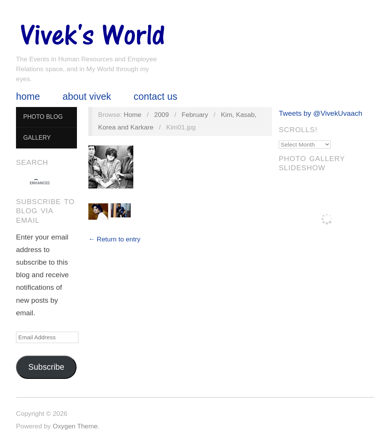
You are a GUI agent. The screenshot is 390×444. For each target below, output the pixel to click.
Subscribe (46, 367)
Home (28, 96)
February (195, 114)
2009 (161, 114)
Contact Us (155, 96)
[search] (40, 183)
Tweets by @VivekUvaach (320, 113)
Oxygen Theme (75, 426)
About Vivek (86, 96)
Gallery (37, 137)
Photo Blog (43, 116)
